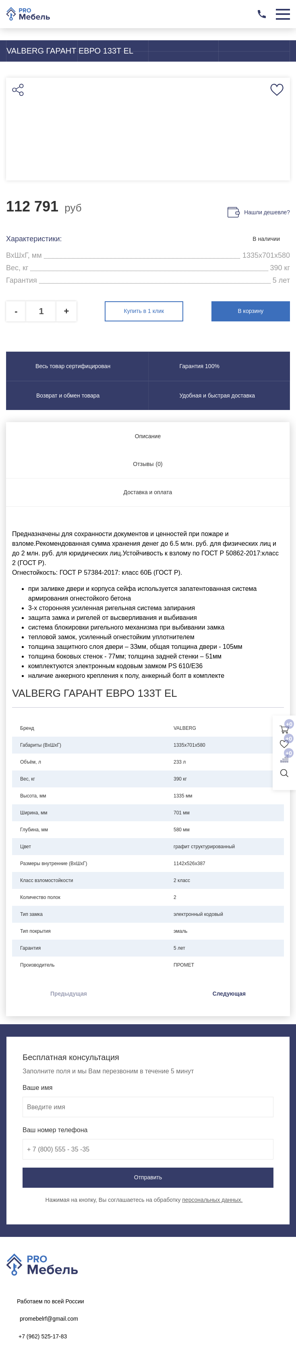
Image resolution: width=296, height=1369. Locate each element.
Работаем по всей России (50, 1301)
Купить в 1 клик (148, 311)
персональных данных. (212, 1199)
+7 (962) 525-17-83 (43, 1336)
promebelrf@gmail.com (49, 1318)
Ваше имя (37, 1087)
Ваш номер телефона (55, 1129)
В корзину (255, 311)
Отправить (148, 1177)
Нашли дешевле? (267, 212)
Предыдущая (68, 993)
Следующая (229, 993)
